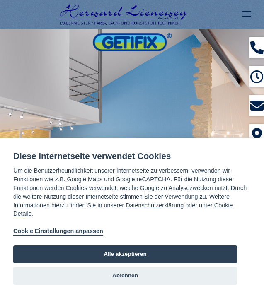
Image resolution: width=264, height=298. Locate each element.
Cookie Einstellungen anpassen (58, 231)
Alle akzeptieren (125, 254)
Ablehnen (125, 275)
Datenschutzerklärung (155, 205)
